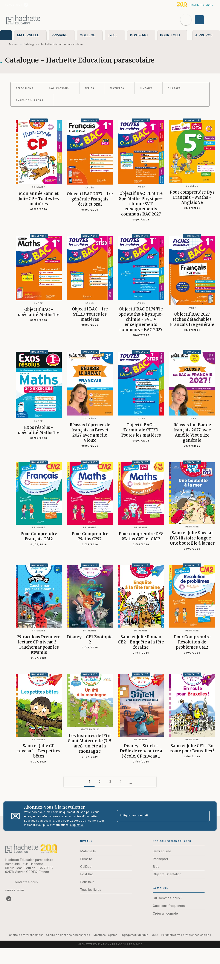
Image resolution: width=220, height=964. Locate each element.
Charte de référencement (26, 935)
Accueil (13, 44)
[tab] (6, 35)
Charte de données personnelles (68, 935)
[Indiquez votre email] (158, 816)
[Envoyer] (204, 816)
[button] (27, 88)
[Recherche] (185, 19)
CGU (155, 935)
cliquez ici (76, 825)
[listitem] (26, 5)
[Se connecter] (204, 19)
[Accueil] (23, 19)
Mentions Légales (105, 935)
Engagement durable (134, 935)
